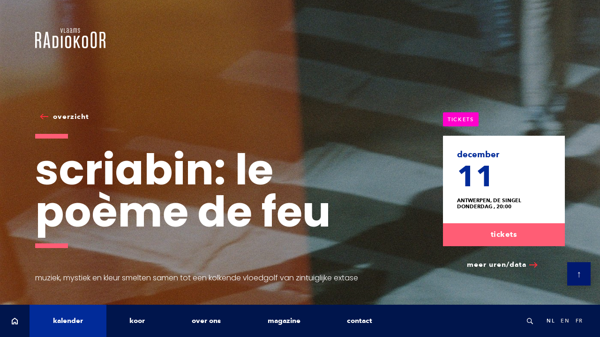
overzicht (71, 116)
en (565, 320)
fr (579, 320)
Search (530, 321)
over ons (206, 320)
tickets (504, 234)
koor (137, 320)
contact (359, 320)
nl (551, 320)
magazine (284, 320)
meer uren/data (496, 264)
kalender (68, 320)
